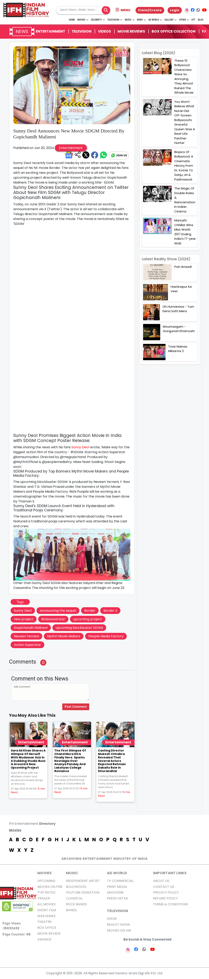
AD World (117, 872)
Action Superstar (27, 644)
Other (184, 19)
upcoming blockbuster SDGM (79, 627)
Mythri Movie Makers (63, 636)
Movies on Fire (50, 886)
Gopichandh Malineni (31, 627)
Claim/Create (150, 10)
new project (23, 619)
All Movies (46, 904)
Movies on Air (119, 930)
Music (129, 19)
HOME (72, 19)
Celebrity (98, 19)
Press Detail (117, 898)
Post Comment (76, 706)
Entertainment (50, 31)
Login (174, 10)
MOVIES (44, 872)
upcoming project (87, 619)
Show (112, 918)
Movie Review (49, 933)
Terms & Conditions (170, 904)
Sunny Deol (80, 447)
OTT (193, 19)
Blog (200, 19)
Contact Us (163, 886)
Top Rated (46, 892)
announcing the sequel (58, 610)
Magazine (115, 892)
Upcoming (46, 880)
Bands (71, 910)
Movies (82, 19)
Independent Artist (83, 880)
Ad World (155, 19)
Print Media (117, 886)
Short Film (46, 910)
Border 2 (110, 610)
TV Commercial (120, 880)
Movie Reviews (131, 31)
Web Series (46, 916)
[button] (123, 10)
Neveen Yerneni (26, 636)
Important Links (170, 872)
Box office (46, 927)
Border (89, 610)
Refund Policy (165, 898)
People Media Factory (105, 636)
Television (114, 19)
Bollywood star (53, 619)
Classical (74, 898)
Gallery (171, 19)
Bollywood (76, 886)
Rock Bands (76, 904)
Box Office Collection (174, 31)
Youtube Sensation (82, 892)
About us (161, 880)
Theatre (44, 921)
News (141, 19)
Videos (104, 31)
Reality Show (118, 924)
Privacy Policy (166, 892)
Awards (44, 939)
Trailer (43, 898)
